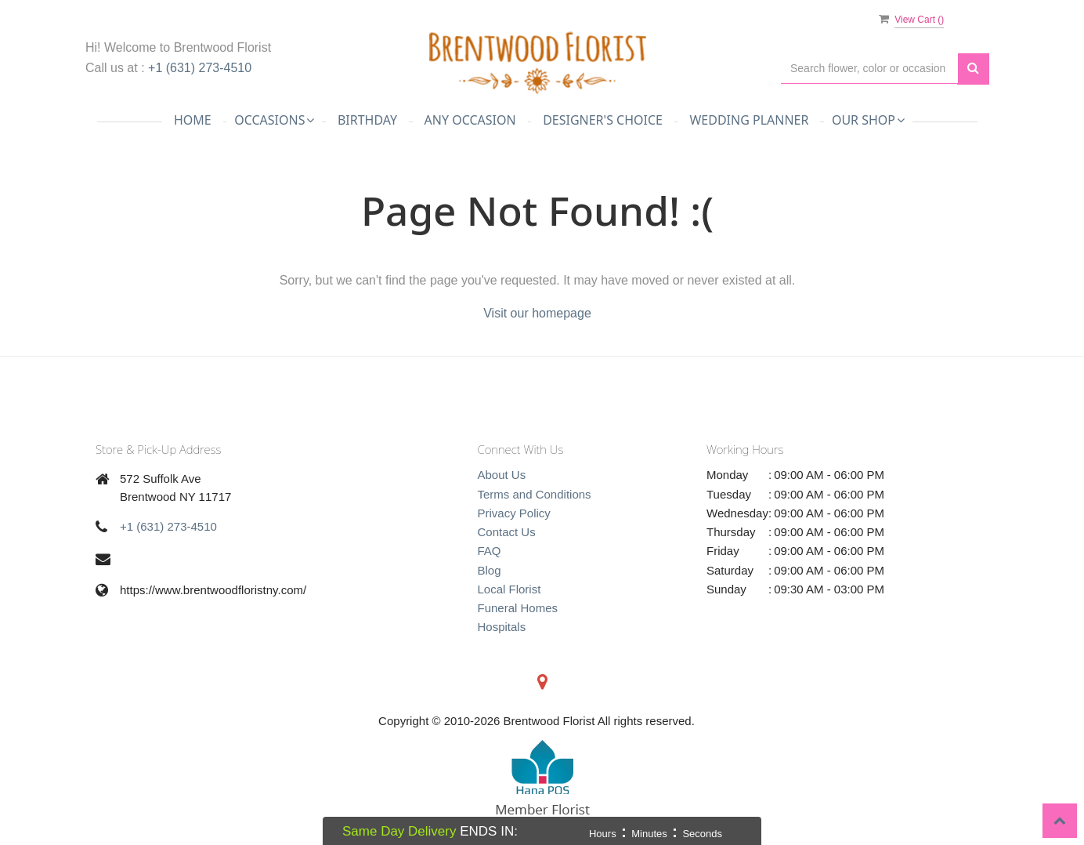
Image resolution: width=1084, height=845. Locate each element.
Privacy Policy (514, 513)
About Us (502, 474)
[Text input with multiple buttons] (869, 68)
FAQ (489, 550)
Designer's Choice (603, 120)
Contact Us (507, 532)
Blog (489, 570)
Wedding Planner (748, 120)
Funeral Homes (518, 608)
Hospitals (502, 626)
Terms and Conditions (534, 494)
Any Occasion (470, 120)
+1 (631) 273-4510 (199, 67)
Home (192, 120)
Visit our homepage (537, 313)
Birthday (367, 120)
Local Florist (509, 589)
